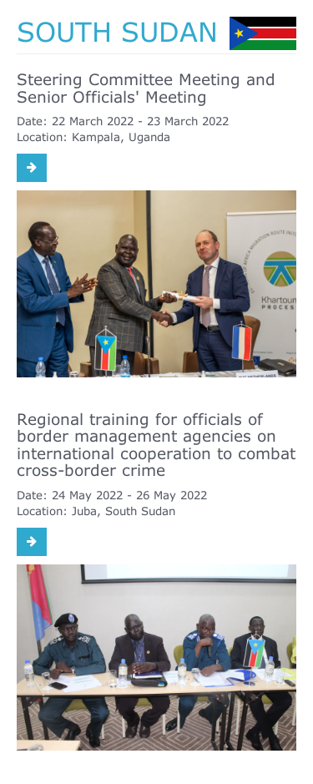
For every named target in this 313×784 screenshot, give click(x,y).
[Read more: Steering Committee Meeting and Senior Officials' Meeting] (32, 168)
